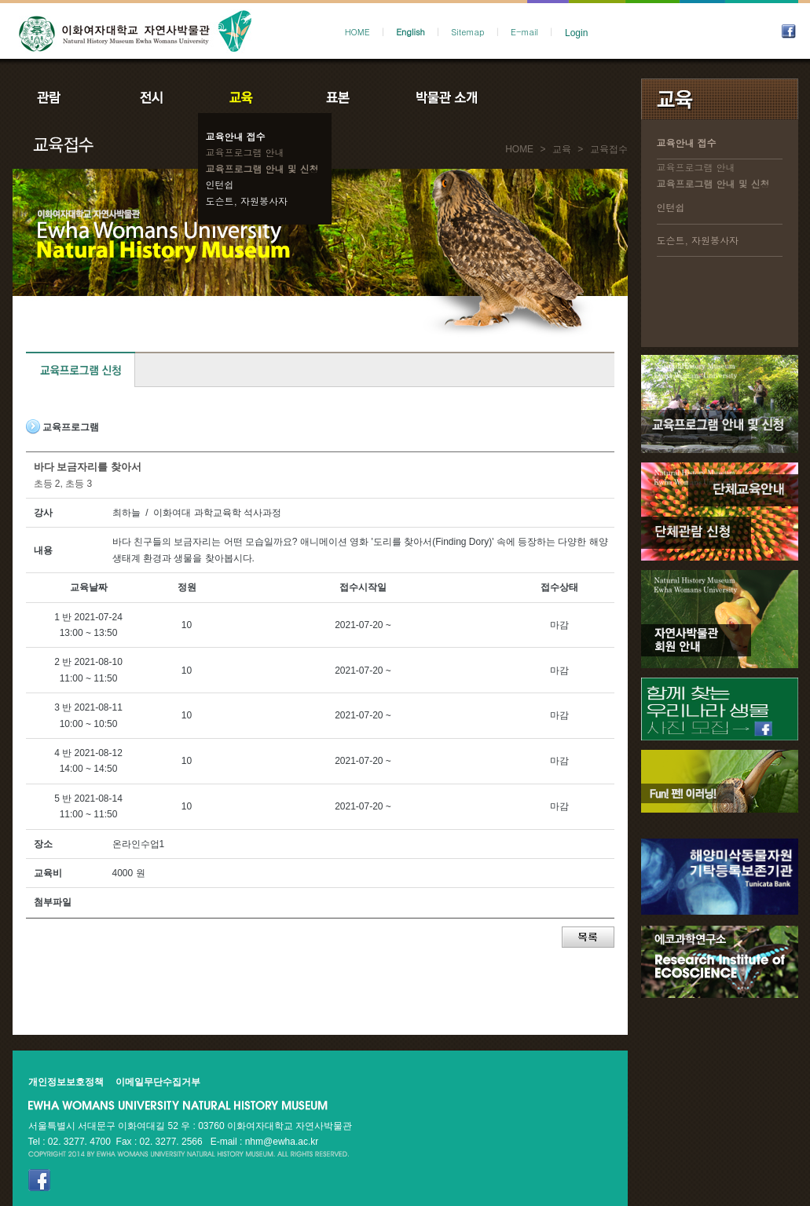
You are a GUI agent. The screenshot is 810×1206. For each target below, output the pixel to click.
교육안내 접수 (236, 136)
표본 (337, 97)
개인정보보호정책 (66, 1081)
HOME (357, 31)
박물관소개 (446, 97)
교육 (244, 97)
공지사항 (552, 97)
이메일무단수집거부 (157, 1081)
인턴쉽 (220, 184)
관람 (59, 97)
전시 (151, 97)
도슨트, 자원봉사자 (247, 200)
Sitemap (467, 31)
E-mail (524, 31)
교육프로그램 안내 (245, 152)
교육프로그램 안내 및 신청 (262, 168)
